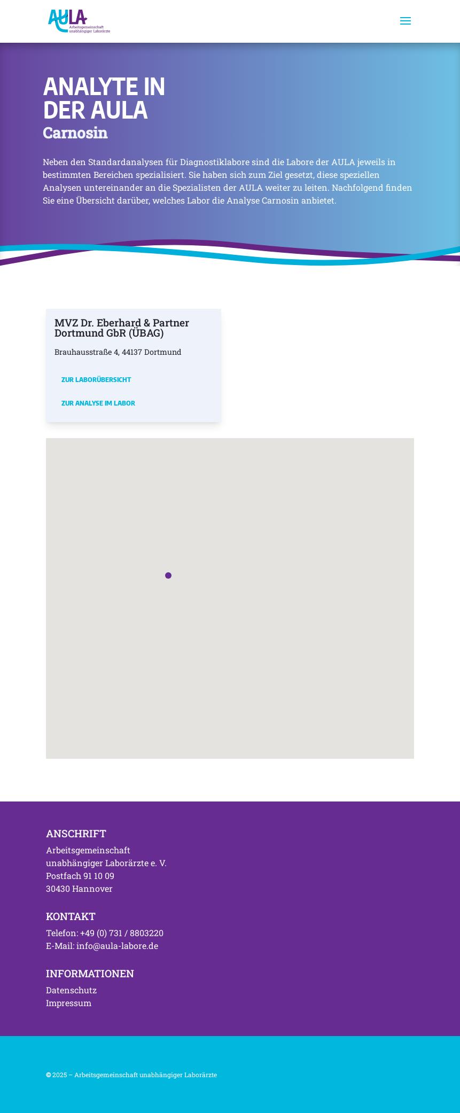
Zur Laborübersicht (96, 379)
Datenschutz (71, 989)
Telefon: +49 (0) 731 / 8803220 (104, 932)
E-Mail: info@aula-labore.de (102, 945)
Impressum (68, 1002)
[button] (168, 575)
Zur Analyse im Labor (98, 403)
